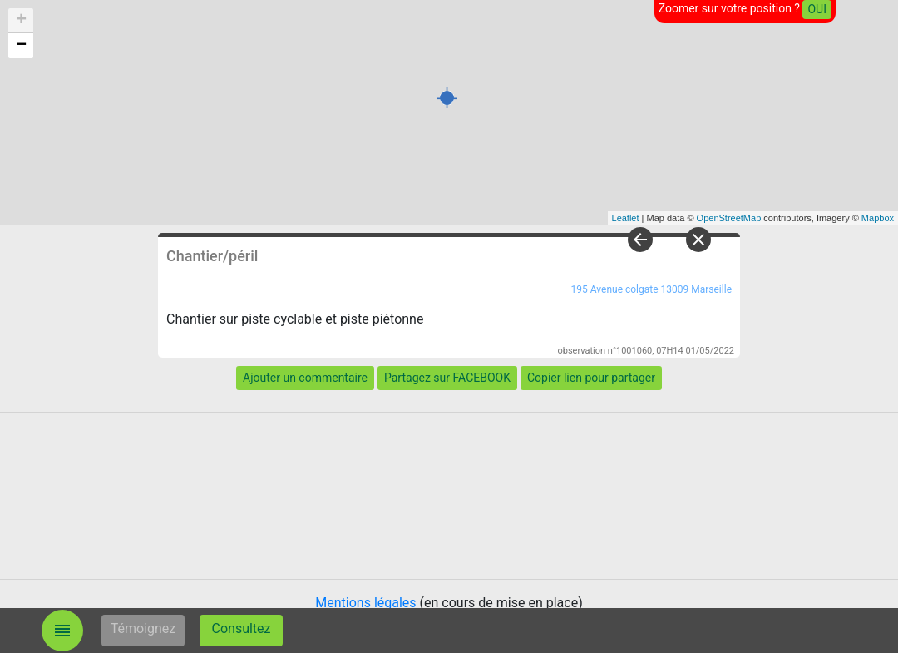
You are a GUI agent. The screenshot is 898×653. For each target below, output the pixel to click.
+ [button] (21, 20)
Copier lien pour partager (591, 377)
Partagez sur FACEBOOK (447, 377)
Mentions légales (365, 603)
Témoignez (143, 628)
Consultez (241, 628)
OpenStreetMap (729, 218)
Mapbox (877, 218)
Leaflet (625, 218)
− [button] (21, 45)
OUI (816, 9)
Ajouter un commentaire (305, 377)
